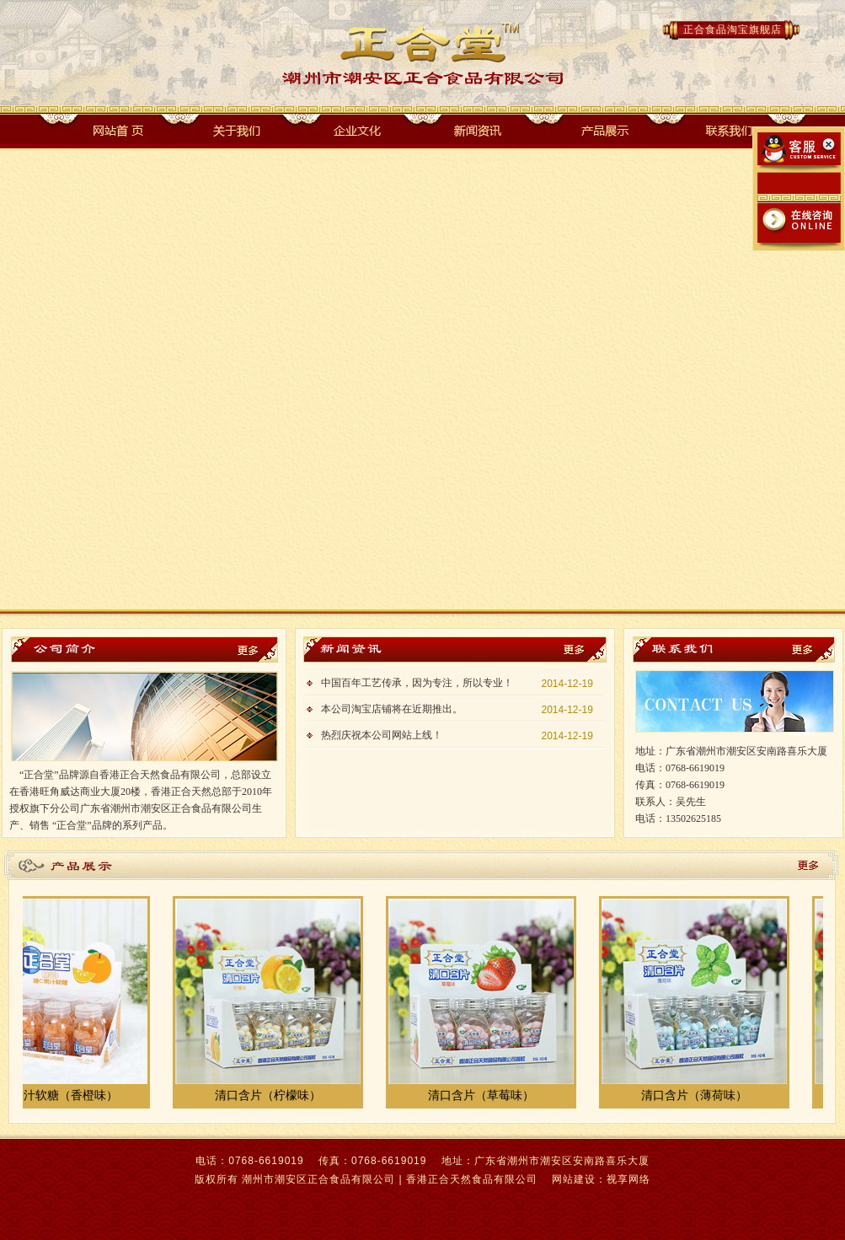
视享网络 (628, 1179)
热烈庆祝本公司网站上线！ (381, 735)
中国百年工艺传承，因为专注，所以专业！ (417, 683)
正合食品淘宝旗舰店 (732, 29)
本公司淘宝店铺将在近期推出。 (392, 709)
